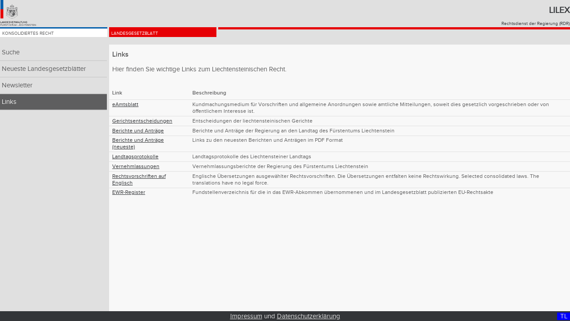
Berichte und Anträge (138, 131)
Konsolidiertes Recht (43, 37)
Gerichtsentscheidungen (142, 121)
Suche (11, 52)
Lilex (559, 10)
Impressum (246, 316)
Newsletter (17, 85)
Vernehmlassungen (135, 166)
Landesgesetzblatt (148, 37)
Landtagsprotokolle (135, 156)
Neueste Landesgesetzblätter (44, 69)
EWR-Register (128, 192)
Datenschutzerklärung (308, 316)
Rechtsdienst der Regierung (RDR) (535, 23)
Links (9, 102)
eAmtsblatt (125, 104)
